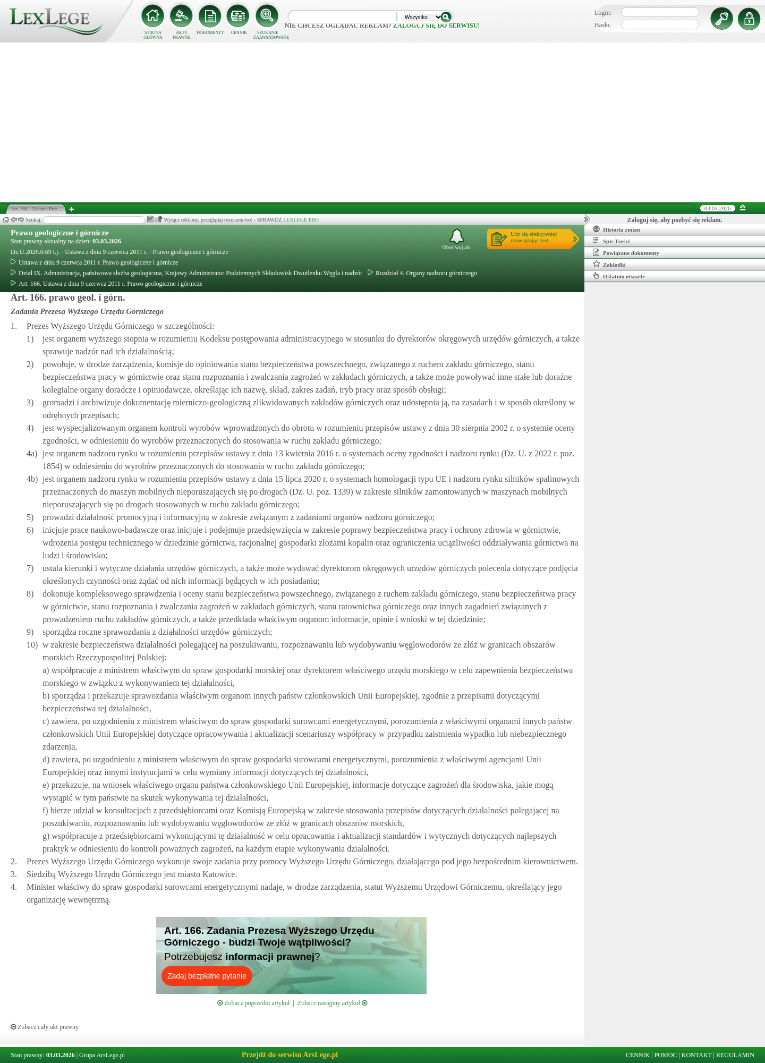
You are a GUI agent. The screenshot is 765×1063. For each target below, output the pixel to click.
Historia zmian (616, 229)
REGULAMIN (735, 1055)
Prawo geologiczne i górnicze (60, 232)
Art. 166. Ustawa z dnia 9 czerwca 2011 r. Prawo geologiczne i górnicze (106, 283)
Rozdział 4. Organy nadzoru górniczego (422, 273)
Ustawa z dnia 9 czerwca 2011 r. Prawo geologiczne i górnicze (94, 262)
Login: (602, 12)
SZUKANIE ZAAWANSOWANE (267, 35)
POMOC (665, 1055)
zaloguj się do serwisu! (436, 25)
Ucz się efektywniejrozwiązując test (534, 237)
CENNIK (239, 32)
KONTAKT (697, 1055)
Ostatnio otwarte (619, 275)
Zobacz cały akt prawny (45, 1027)
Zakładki (609, 264)
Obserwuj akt (457, 239)
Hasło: (602, 25)
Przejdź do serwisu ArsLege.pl (290, 1055)
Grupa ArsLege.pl (102, 1055)
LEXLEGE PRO (301, 220)
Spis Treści (611, 240)
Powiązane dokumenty (626, 252)
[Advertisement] (382, 122)
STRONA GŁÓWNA (153, 35)
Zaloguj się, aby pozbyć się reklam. (674, 220)
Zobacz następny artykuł (332, 1003)
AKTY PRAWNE (181, 35)
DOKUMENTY (210, 32)
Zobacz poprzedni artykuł (253, 1003)
